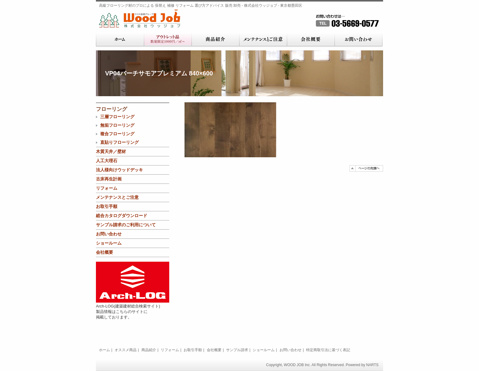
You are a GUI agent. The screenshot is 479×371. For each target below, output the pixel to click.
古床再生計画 (109, 178)
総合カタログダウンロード (121, 215)
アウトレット (168, 39)
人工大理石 (106, 160)
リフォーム (106, 188)
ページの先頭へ (366, 168)
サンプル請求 (237, 350)
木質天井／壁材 (111, 151)
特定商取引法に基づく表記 (328, 350)
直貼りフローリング (119, 142)
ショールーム (109, 243)
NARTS (372, 365)
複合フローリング (117, 133)
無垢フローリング (117, 125)
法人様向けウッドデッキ (119, 169)
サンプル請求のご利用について (126, 224)
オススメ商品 (126, 350)
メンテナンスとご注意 (263, 39)
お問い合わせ (358, 39)
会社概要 (311, 39)
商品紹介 (215, 39)
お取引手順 (106, 206)
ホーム (120, 39)
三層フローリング (117, 116)
